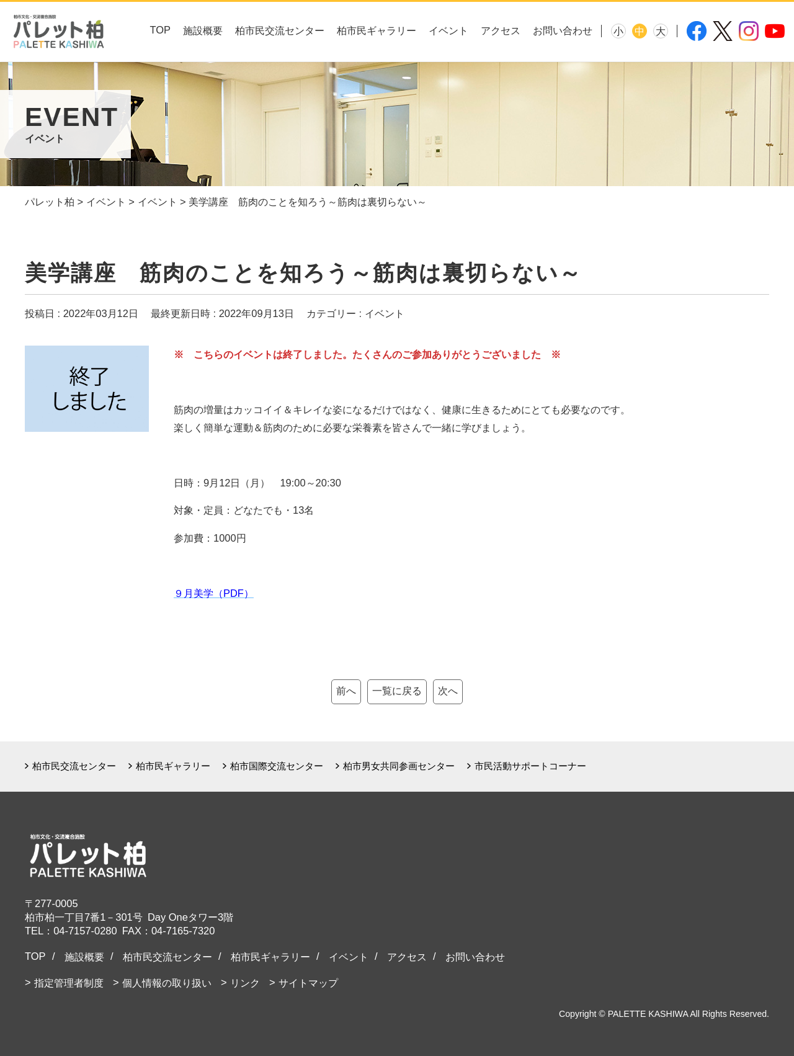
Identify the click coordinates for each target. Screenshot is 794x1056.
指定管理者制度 (69, 982)
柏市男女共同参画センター (399, 766)
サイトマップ (308, 982)
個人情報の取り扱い (167, 982)
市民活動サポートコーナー (530, 766)
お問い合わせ (562, 30)
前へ (346, 690)
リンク (245, 982)
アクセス (500, 30)
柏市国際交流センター (276, 766)
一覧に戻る (397, 690)
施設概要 (203, 30)
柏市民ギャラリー (376, 30)
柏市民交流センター (279, 30)
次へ (448, 690)
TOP (160, 29)
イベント (448, 30)
